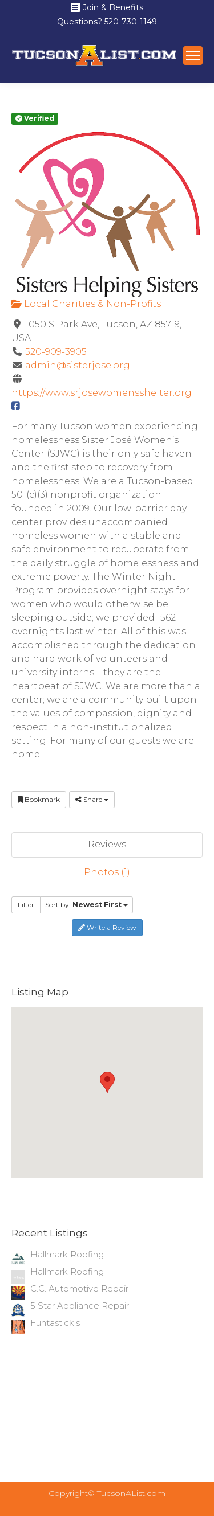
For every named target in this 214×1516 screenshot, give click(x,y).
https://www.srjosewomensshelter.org (101, 392)
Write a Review (107, 927)
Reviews (107, 844)
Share (91, 799)
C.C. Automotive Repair (79, 1288)
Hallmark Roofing (67, 1254)
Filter (26, 904)
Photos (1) (107, 872)
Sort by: (86, 904)
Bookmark (39, 799)
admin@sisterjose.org (77, 365)
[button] (107, 1082)
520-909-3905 (56, 351)
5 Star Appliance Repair (79, 1305)
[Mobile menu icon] (193, 55)
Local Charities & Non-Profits (86, 303)
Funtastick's (55, 1322)
